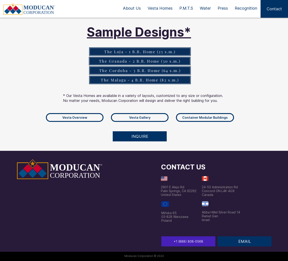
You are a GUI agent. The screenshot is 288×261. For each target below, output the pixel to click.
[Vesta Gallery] (140, 117)
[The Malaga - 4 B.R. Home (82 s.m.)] (140, 79)
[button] (274, 9)
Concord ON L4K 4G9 (218, 191)
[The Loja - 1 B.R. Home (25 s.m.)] (140, 51)
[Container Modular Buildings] (205, 117)
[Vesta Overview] (75, 117)
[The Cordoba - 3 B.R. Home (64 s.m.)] (140, 70)
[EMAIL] (245, 241)
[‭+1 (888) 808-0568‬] (188, 241)
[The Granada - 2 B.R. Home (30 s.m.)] (140, 61)
